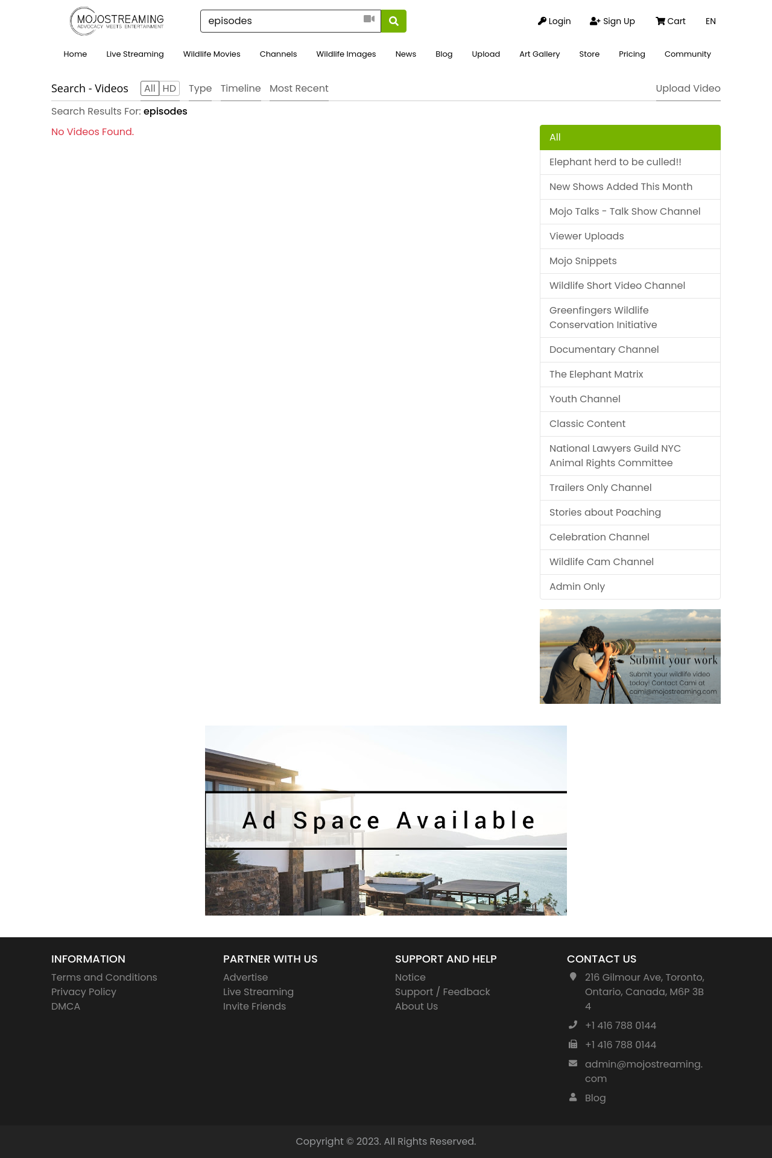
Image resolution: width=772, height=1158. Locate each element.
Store (590, 54)
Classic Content (587, 424)
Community (688, 54)
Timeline (241, 88)
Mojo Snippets (583, 261)
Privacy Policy (83, 992)
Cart (671, 21)
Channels (278, 54)
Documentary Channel (604, 349)
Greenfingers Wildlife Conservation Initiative (603, 317)
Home (75, 54)
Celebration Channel (599, 537)
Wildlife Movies (212, 54)
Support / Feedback (442, 992)
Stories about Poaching (605, 512)
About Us (416, 1006)
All (555, 137)
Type (200, 88)
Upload (486, 54)
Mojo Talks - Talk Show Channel (625, 211)
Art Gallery (539, 54)
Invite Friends (254, 1006)
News (406, 54)
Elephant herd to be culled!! (615, 162)
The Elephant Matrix (596, 374)
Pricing (632, 54)
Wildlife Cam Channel (601, 562)
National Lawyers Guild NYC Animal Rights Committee (615, 455)
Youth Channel (585, 399)
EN (711, 21)
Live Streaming (134, 54)
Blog (443, 54)
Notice (410, 977)
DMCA (65, 1006)
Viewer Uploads (586, 236)
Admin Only (577, 586)
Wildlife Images (346, 54)
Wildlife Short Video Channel (617, 286)
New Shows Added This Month (620, 187)
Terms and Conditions (104, 977)
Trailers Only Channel (600, 488)
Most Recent (299, 88)
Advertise (245, 977)
